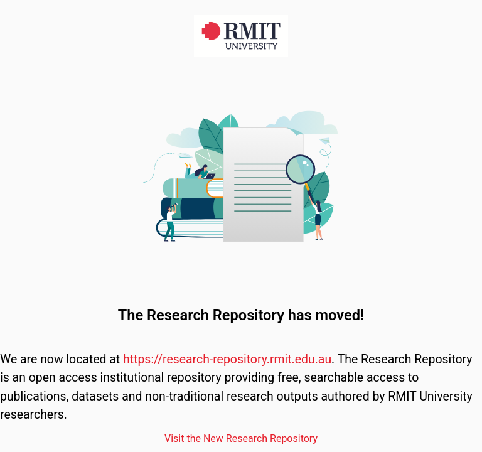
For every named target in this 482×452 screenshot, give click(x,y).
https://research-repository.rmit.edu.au (227, 359)
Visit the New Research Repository (241, 438)
